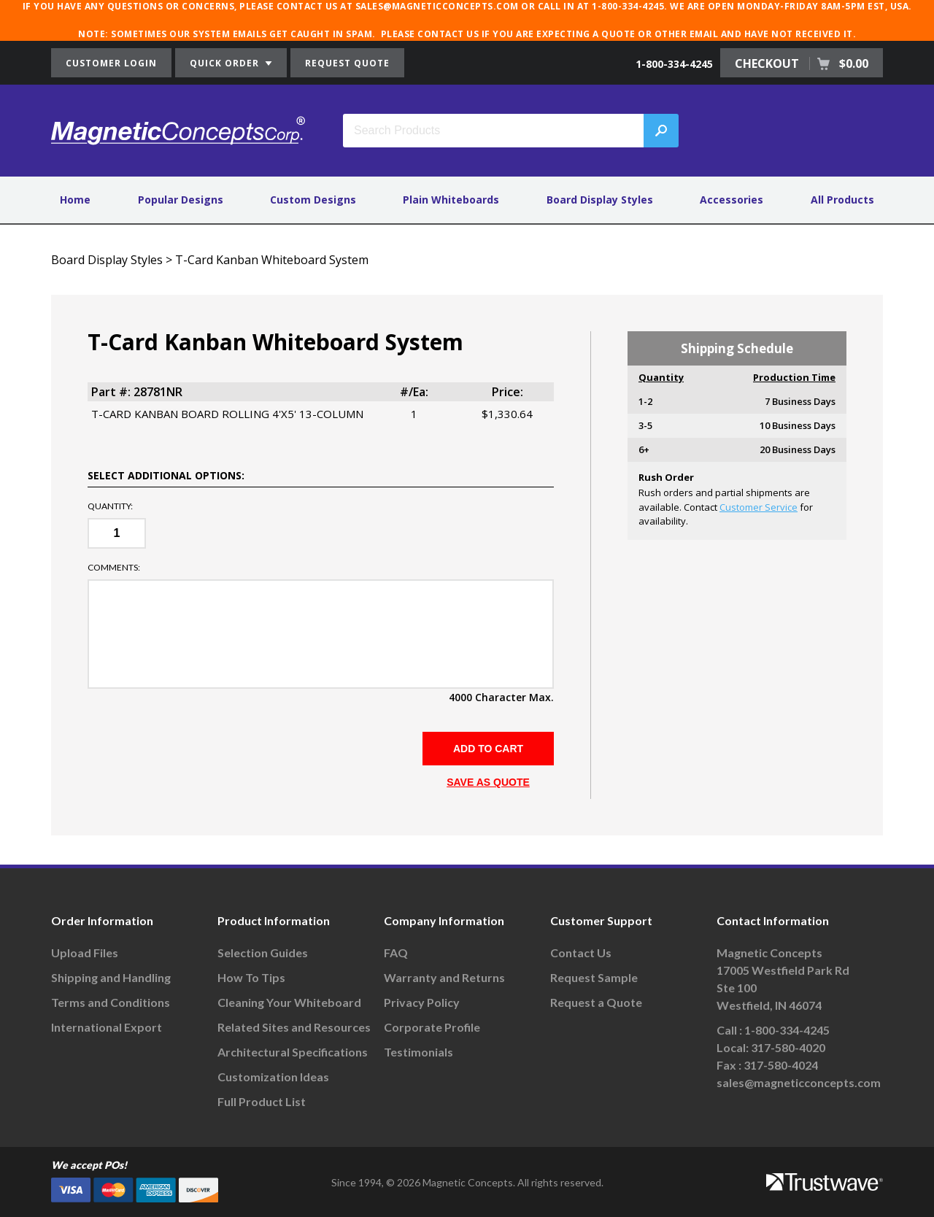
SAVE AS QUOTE (488, 782)
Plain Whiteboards (451, 199)
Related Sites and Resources (294, 1027)
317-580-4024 (781, 1065)
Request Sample (594, 977)
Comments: (114, 567)
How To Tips (251, 977)
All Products (842, 199)
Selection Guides (262, 952)
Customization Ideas (273, 1076)
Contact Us (580, 952)
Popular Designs (180, 199)
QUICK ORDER (231, 63)
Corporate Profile (432, 1027)
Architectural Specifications (292, 1052)
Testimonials (418, 1052)
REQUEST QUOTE (347, 63)
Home (75, 199)
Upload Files (84, 952)
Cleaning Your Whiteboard (289, 1002)
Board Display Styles (600, 199)
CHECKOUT (801, 63)
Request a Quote (596, 1002)
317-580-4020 (788, 1047)
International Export (106, 1027)
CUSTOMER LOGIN (111, 63)
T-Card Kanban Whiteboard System (271, 260)
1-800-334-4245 (674, 64)
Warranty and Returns (444, 977)
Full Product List (261, 1101)
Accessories (731, 199)
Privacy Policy (422, 1002)
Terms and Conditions (110, 1002)
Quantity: (110, 506)
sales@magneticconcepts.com (799, 1082)
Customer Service (758, 507)
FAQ (396, 952)
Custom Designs (313, 199)
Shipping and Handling (111, 977)
